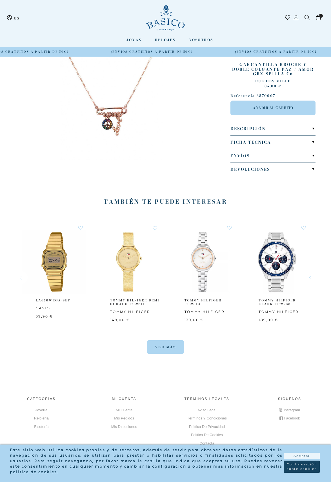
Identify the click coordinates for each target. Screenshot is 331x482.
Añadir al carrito (273, 107)
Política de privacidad (207, 427)
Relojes (165, 40)
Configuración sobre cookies (302, 466)
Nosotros (201, 40)
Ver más (165, 347)
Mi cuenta (124, 410)
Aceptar (302, 456)
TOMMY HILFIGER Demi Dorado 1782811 (135, 302)
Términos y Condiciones (207, 418)
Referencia (242, 95)
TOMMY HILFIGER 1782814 (203, 302)
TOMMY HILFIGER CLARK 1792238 (277, 302)
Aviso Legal (206, 410)
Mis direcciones (124, 427)
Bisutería (41, 427)
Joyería (41, 410)
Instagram (289, 410)
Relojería (41, 418)
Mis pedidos (124, 418)
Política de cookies (207, 435)
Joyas (134, 40)
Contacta (206, 443)
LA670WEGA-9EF (53, 300)
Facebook (289, 418)
